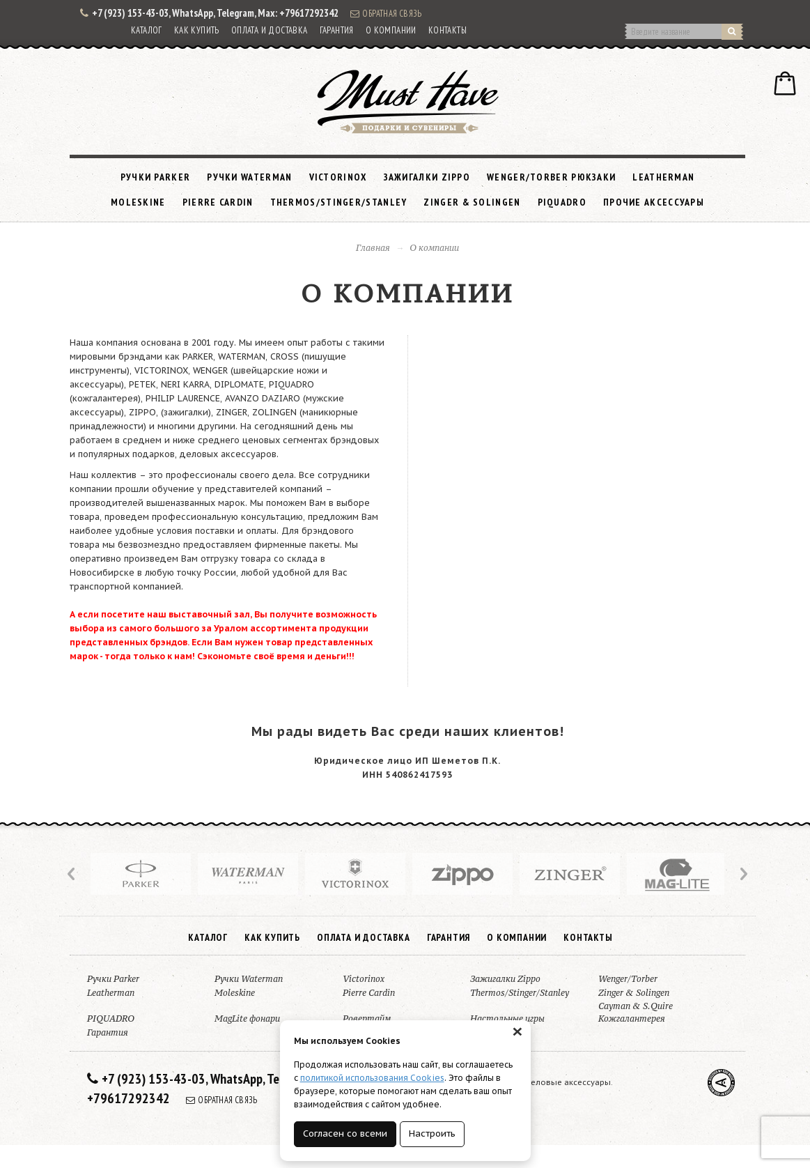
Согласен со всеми (345, 1133)
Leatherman (663, 177)
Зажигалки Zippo (427, 177)
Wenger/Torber (627, 979)
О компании (391, 30)
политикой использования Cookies (372, 1078)
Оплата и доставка (269, 30)
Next (742, 874)
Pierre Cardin (218, 202)
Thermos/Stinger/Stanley (338, 202)
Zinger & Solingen (471, 202)
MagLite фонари (247, 1018)
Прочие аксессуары (653, 202)
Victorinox (338, 177)
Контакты (447, 30)
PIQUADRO (562, 202)
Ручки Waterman (249, 177)
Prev (72, 874)
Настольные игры (507, 1018)
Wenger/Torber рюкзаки (551, 177)
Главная (373, 248)
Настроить (432, 1133)
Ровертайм (367, 1018)
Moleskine (138, 202)
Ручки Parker (155, 177)
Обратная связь (385, 13)
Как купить (196, 30)
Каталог (146, 30)
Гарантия (337, 30)
